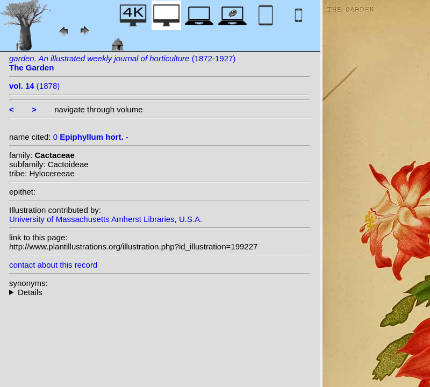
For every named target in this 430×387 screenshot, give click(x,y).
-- (159, 292)
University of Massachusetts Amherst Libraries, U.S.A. (105, 219)
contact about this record (53, 264)
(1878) (34, 85)
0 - (90, 136)
